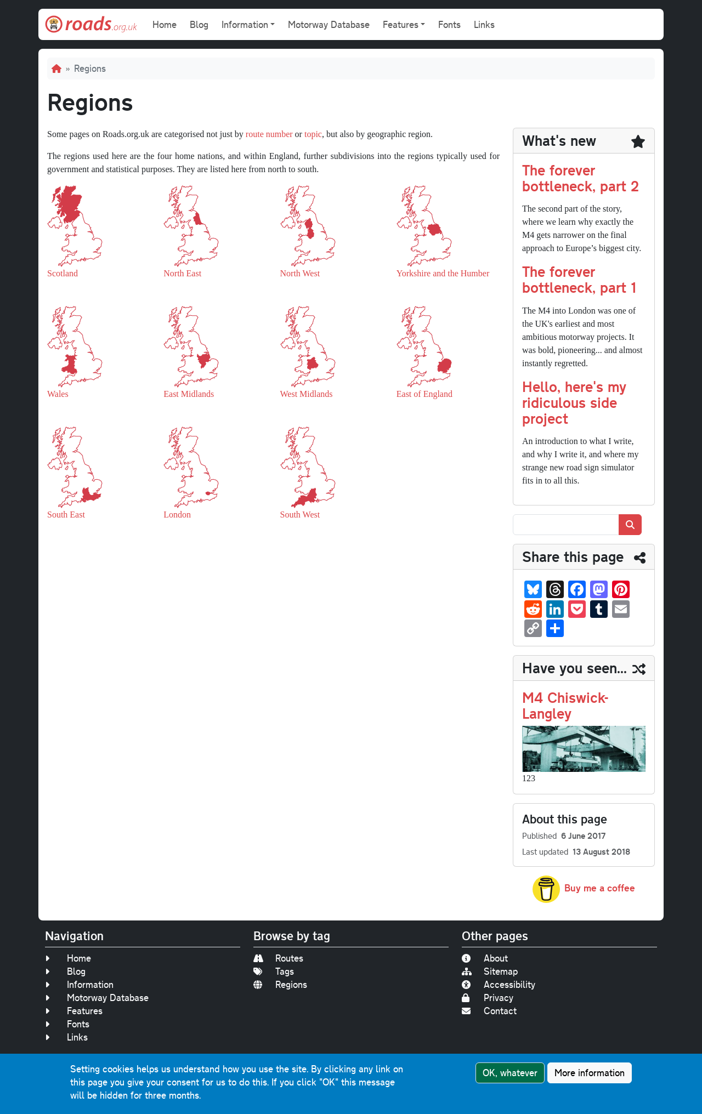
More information (589, 1072)
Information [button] (245, 24)
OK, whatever (510, 1072)
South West (300, 514)
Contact (489, 1010)
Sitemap (490, 971)
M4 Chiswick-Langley (565, 705)
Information (79, 984)
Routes (278, 958)
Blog (199, 24)
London (177, 514)
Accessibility (498, 984)
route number (269, 134)
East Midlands (188, 394)
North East (182, 273)
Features (74, 1010)
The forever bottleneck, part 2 (580, 177)
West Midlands (306, 394)
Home (164, 24)
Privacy (487, 997)
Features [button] (400, 24)
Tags (273, 971)
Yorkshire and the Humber (443, 273)
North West (300, 273)
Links (484, 24)
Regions (280, 984)
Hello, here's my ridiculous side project (574, 402)
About (485, 958)
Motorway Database (329, 24)
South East (66, 514)
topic (313, 134)
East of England (424, 394)
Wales (58, 394)
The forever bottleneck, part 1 (579, 279)
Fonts (449, 24)
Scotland (62, 273)
